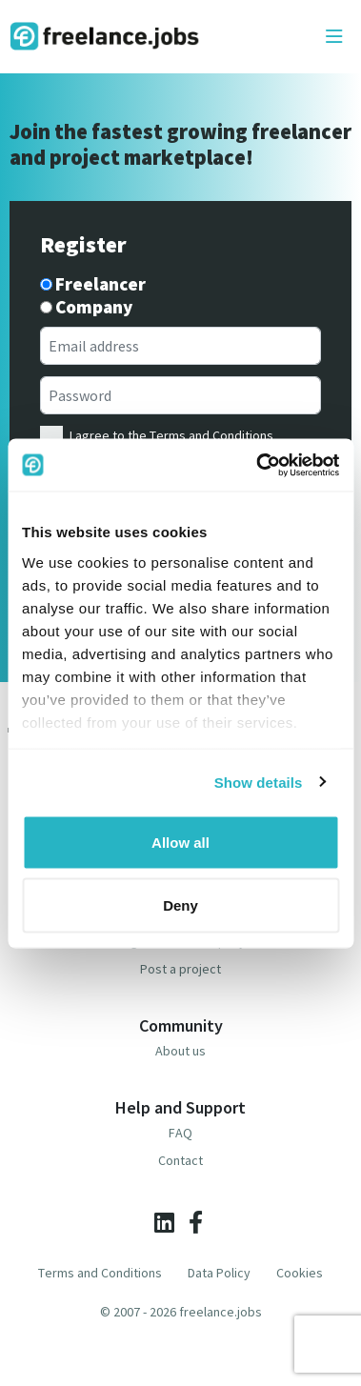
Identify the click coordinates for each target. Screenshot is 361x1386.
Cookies (299, 1272)
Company (93, 307)
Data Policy (219, 1272)
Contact (180, 1160)
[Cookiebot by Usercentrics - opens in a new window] (257, 464)
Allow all (180, 842)
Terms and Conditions (211, 435)
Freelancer (100, 284)
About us (180, 1050)
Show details (258, 781)
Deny (180, 904)
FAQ (180, 1132)
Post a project (180, 968)
